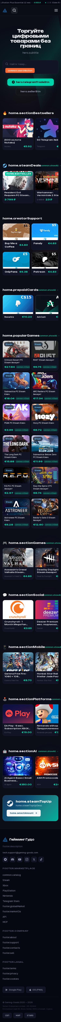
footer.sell (8, 953)
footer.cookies (11, 978)
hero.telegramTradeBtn (30, 82)
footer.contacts (11, 947)
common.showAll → (48, 290)
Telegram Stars (11, 901)
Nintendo (8, 895)
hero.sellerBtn (30, 91)
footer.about (10, 937)
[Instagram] (27, 859)
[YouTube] (19, 859)
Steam (6, 880)
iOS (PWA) (36, 989)
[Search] (14, 10)
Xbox (5, 885)
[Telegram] (5, 859)
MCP (5, 922)
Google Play (13, 989)
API (5, 916)
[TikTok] (41, 859)
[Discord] (12, 859)
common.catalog (12, 875)
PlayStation (9, 890)
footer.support (11, 942)
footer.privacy (10, 973)
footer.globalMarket (14, 906)
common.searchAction (20, 70)
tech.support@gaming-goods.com (20, 852)
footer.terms (9, 968)
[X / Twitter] (34, 859)
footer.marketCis (12, 911)
